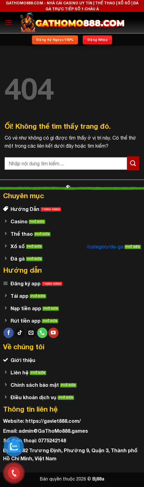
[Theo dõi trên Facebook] (8, 333)
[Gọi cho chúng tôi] (42, 333)
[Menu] (8, 22)
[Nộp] (133, 163)
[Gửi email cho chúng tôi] (31, 333)
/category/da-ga (105, 246)
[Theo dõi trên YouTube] (53, 333)
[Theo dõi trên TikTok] (20, 333)
